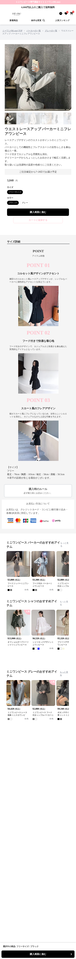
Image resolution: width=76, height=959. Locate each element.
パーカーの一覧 (33, 31)
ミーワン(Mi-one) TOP (12, 31)
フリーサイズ (15, 192)
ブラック (13, 203)
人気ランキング (62, 20)
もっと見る (64, 544)
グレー (25, 203)
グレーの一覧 (51, 31)
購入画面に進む (38, 212)
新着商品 (14, 20)
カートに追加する (38, 220)
